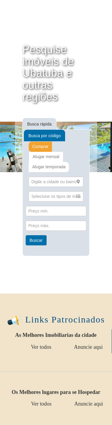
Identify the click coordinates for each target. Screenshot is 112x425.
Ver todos (41, 347)
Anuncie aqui (88, 347)
